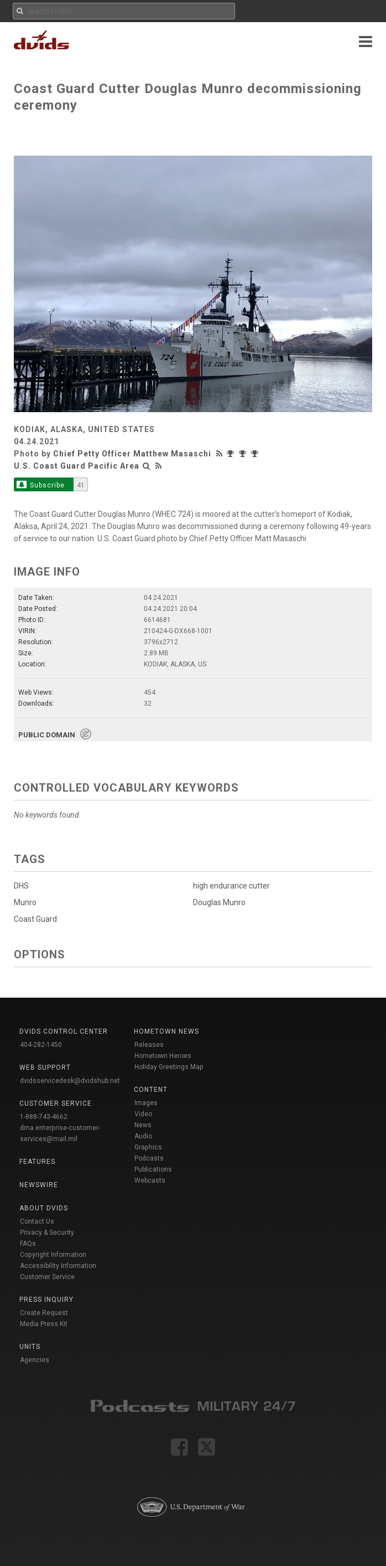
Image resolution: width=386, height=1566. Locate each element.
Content (151, 1089)
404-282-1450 (41, 1045)
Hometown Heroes (162, 1056)
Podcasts (149, 1158)
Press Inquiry (46, 1299)
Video (143, 1114)
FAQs (28, 1243)
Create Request (44, 1313)
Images (146, 1103)
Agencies (34, 1360)
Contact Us (37, 1221)
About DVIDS (43, 1208)
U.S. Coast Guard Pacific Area (76, 465)
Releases (149, 1045)
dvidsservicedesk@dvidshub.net (70, 1081)
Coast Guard (35, 919)
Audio (143, 1136)
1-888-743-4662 (43, 1117)
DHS (21, 885)
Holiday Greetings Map (169, 1067)
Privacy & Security (47, 1232)
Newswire (38, 1185)
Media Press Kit (43, 1324)
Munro (25, 902)
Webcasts (149, 1180)
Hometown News (166, 1031)
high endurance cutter (231, 885)
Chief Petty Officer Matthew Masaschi (132, 453)
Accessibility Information (58, 1266)
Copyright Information (53, 1255)
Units (29, 1347)
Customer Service (47, 1277)
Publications (153, 1169)
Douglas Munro (219, 902)
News (143, 1125)
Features (37, 1161)
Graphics (148, 1147)
